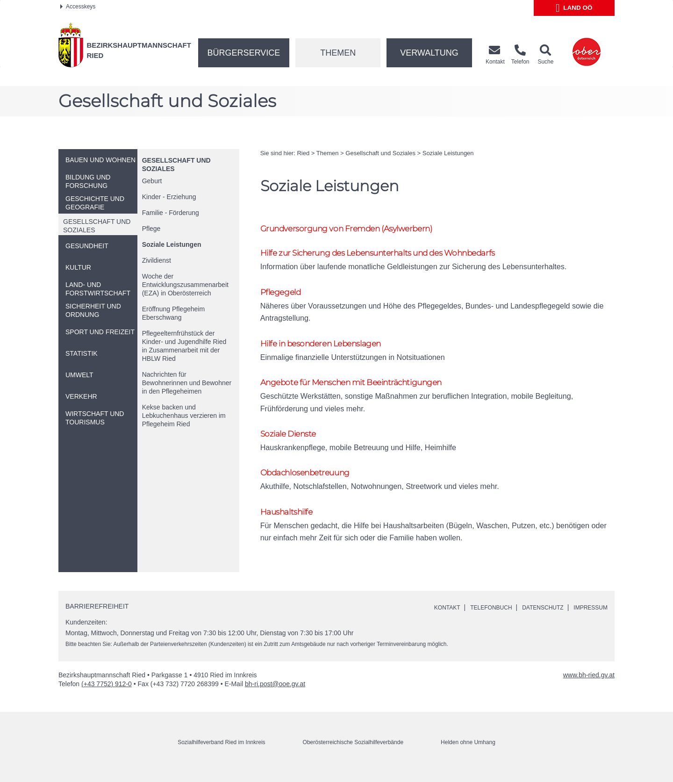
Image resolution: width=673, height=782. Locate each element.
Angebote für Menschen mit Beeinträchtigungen (364, 388)
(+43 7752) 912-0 (106, 696)
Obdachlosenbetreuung (311, 482)
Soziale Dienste (292, 441)
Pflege (151, 228)
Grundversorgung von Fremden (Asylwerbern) (357, 228)
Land (574, 8)
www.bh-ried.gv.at (589, 687)
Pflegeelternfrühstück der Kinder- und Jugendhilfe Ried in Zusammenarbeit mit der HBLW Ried (184, 346)
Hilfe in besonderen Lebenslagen (329, 348)
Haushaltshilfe (290, 522)
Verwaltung (429, 52)
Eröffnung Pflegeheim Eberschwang (173, 313)
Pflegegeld (283, 295)
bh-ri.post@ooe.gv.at (275, 696)
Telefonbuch (475, 619)
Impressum (588, 619)
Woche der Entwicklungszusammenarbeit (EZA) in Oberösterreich (185, 285)
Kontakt (425, 619)
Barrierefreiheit (97, 618)
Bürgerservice (244, 52)
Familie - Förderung (170, 212)
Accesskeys (77, 6)
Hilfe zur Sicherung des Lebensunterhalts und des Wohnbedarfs (395, 254)
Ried (303, 153)
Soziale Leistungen (171, 244)
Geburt (152, 181)
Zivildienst (156, 260)
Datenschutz (533, 619)
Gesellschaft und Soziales (380, 153)
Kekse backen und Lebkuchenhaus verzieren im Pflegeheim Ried (184, 415)
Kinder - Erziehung (169, 197)
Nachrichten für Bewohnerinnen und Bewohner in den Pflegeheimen (186, 383)
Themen (338, 52)
